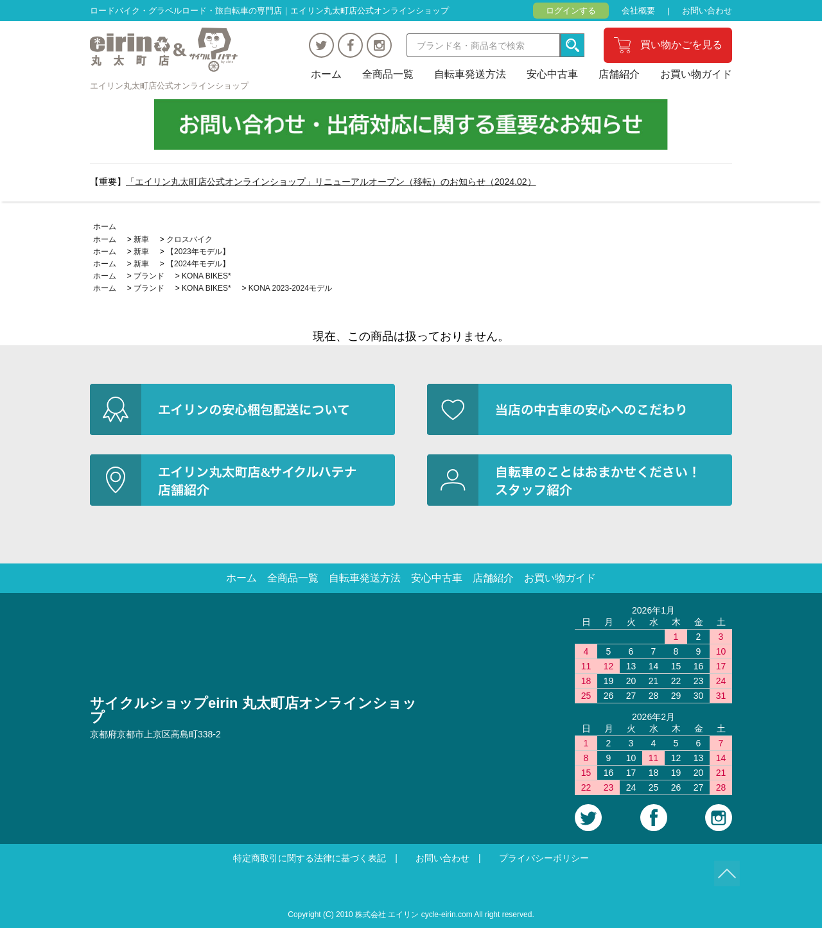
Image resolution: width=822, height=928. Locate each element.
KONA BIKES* (206, 275)
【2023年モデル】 (198, 251)
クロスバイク (189, 239)
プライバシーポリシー (544, 858)
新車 (141, 239)
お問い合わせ (707, 10)
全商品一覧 (388, 74)
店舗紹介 (619, 74)
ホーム (326, 74)
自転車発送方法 (470, 74)
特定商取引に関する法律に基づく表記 (309, 858)
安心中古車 (552, 74)
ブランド (149, 275)
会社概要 (638, 10)
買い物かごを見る (681, 44)
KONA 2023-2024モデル (290, 288)
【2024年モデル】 (198, 263)
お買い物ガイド (696, 74)
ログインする (571, 10)
